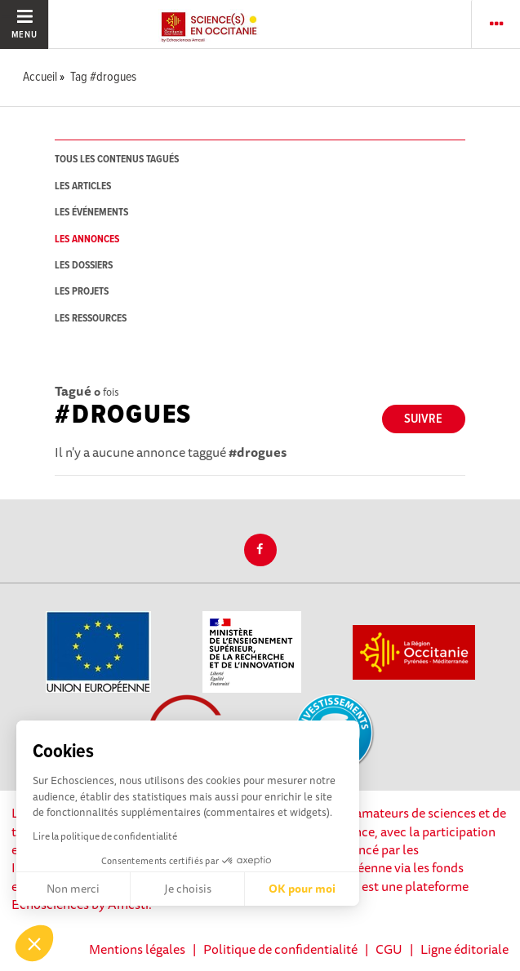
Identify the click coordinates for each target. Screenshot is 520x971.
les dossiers (84, 266)
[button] (34, 943)
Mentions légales (137, 949)
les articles (83, 186)
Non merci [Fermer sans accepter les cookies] (73, 889)
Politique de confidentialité (280, 949)
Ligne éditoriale (464, 949)
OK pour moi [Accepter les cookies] (302, 889)
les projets (82, 292)
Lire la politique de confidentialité (105, 836)
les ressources (91, 319)
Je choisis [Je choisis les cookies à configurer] (187, 889)
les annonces (87, 239)
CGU (389, 949)
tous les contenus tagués (117, 159)
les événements (91, 212)
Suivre (423, 419)
